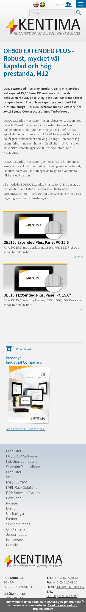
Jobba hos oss (16, 534)
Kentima (43, 26)
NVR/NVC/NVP (16, 482)
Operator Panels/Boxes (23, 466)
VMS (9, 477)
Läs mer (78, 256)
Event (10, 508)
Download (14, 498)
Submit (79, 12)
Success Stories (18, 524)
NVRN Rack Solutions (21, 487)
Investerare (14, 539)
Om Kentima (15, 529)
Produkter (13, 451)
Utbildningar (15, 513)
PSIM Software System (23, 492)
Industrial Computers (21, 461)
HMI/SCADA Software (21, 456)
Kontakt (12, 544)
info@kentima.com (70, 587)
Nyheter (12, 503)
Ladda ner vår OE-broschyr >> (25, 429)
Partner (11, 518)
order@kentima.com (62, 596)
